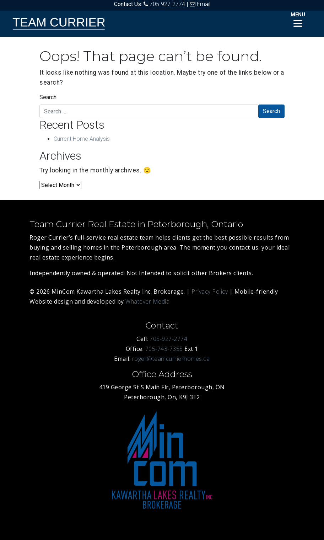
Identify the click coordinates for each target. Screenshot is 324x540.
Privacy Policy (209, 291)
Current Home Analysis (82, 138)
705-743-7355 (164, 349)
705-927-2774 (167, 4)
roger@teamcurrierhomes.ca (171, 359)
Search (47, 97)
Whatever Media (147, 301)
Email (203, 4)
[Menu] (298, 18)
